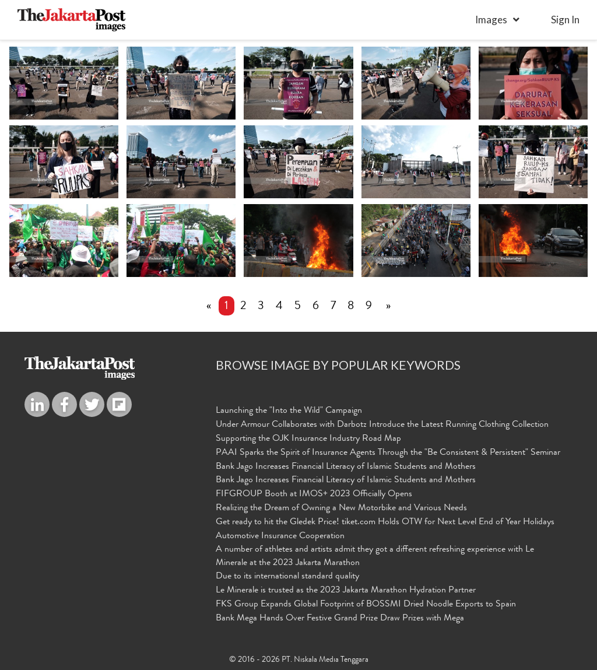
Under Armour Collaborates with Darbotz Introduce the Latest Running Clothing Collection (382, 425)
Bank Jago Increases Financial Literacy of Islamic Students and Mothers (346, 467)
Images (491, 19)
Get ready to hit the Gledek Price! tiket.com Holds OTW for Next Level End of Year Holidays (385, 522)
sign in (565, 19)
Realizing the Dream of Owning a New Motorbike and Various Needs (341, 508)
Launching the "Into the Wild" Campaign (289, 411)
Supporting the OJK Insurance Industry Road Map (308, 439)
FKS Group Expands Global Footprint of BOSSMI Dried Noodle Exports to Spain (366, 604)
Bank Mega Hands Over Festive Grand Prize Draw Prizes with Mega (340, 618)
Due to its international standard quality (287, 576)
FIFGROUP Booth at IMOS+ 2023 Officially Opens (314, 494)
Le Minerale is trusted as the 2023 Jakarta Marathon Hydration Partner (346, 590)
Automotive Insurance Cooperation (280, 536)
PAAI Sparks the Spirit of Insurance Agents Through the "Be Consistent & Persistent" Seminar (388, 453)
